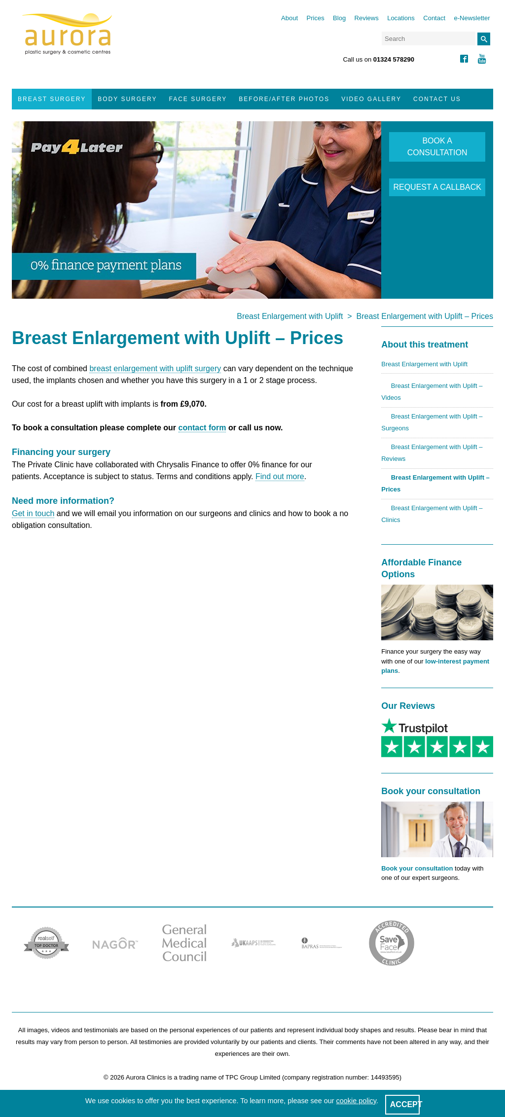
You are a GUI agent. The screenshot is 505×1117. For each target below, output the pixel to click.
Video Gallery (371, 99)
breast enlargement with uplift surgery (155, 368)
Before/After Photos (284, 99)
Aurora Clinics (67, 40)
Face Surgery (198, 99)
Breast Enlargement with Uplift (290, 316)
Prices (316, 18)
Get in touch (33, 513)
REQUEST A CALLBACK (437, 187)
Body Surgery (127, 99)
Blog (339, 18)
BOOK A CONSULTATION (437, 147)
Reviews (367, 18)
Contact (434, 18)
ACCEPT (406, 1104)
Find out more (279, 476)
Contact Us (437, 99)
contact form (202, 427)
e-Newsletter (472, 18)
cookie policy (356, 1101)
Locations (401, 18)
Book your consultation (417, 868)
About (289, 18)
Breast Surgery (52, 99)
